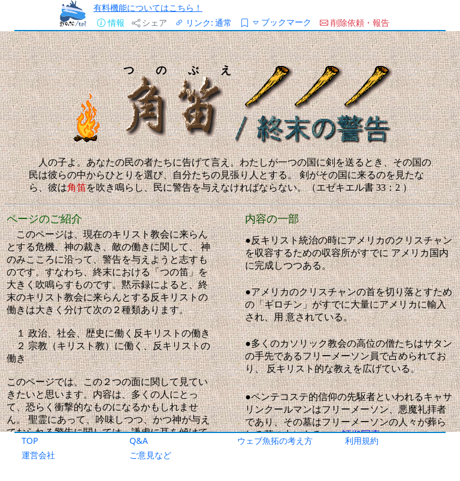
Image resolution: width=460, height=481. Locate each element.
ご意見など (150, 455)
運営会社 (38, 455)
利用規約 (362, 440)
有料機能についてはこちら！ (147, 7)
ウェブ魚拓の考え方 (275, 440)
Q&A (138, 440)
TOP (30, 440)
